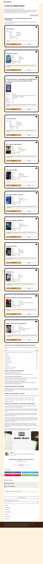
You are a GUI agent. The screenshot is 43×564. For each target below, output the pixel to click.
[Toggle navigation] (38, 2)
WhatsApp (30, 475)
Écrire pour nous (17, 525)
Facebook (13, 472)
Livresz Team (12, 452)
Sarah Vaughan (7, 516)
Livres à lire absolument (21, 497)
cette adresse (19, 383)
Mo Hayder (7, 514)
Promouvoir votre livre (11, 525)
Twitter (30, 472)
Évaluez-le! (21, 464)
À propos (5, 525)
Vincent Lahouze (8, 507)
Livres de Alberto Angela (9, 483)
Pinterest (12, 475)
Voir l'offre (13, 44)
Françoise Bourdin (8, 511)
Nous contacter (26, 525)
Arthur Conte (7, 518)
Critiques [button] (29, 44)
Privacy (22, 525)
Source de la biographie (8, 390)
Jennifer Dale (7, 509)
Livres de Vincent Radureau (10, 486)
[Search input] (21, 502)
